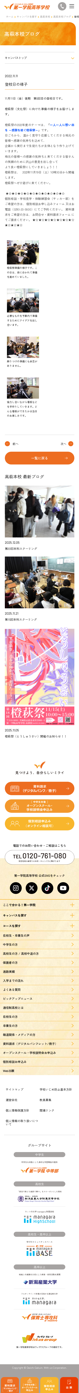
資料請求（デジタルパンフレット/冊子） (30, 1044)
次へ (63, 444)
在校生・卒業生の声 (16, 935)
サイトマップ (14, 1089)
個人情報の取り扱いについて (22, 1122)
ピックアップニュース (17, 998)
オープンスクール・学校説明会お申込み (29, 1053)
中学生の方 (10, 944)
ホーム (9, 16)
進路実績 (9, 971)
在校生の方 (10, 1017)
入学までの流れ (13, 980)
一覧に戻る (39, 457)
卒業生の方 (10, 1026)
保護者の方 (10, 962)
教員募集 (45, 1100)
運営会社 (11, 1100)
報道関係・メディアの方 (19, 1035)
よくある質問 (12, 989)
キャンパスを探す (27, 16)
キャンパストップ (16, 57)
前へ (16, 444)
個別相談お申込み (15, 1062)
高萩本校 (45, 16)
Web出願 (8, 1071)
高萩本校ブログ (62, 16)
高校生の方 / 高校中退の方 (21, 953)
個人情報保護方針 (17, 1110)
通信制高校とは (13, 1007)
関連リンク (47, 1110)
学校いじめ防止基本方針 (56, 1089)
